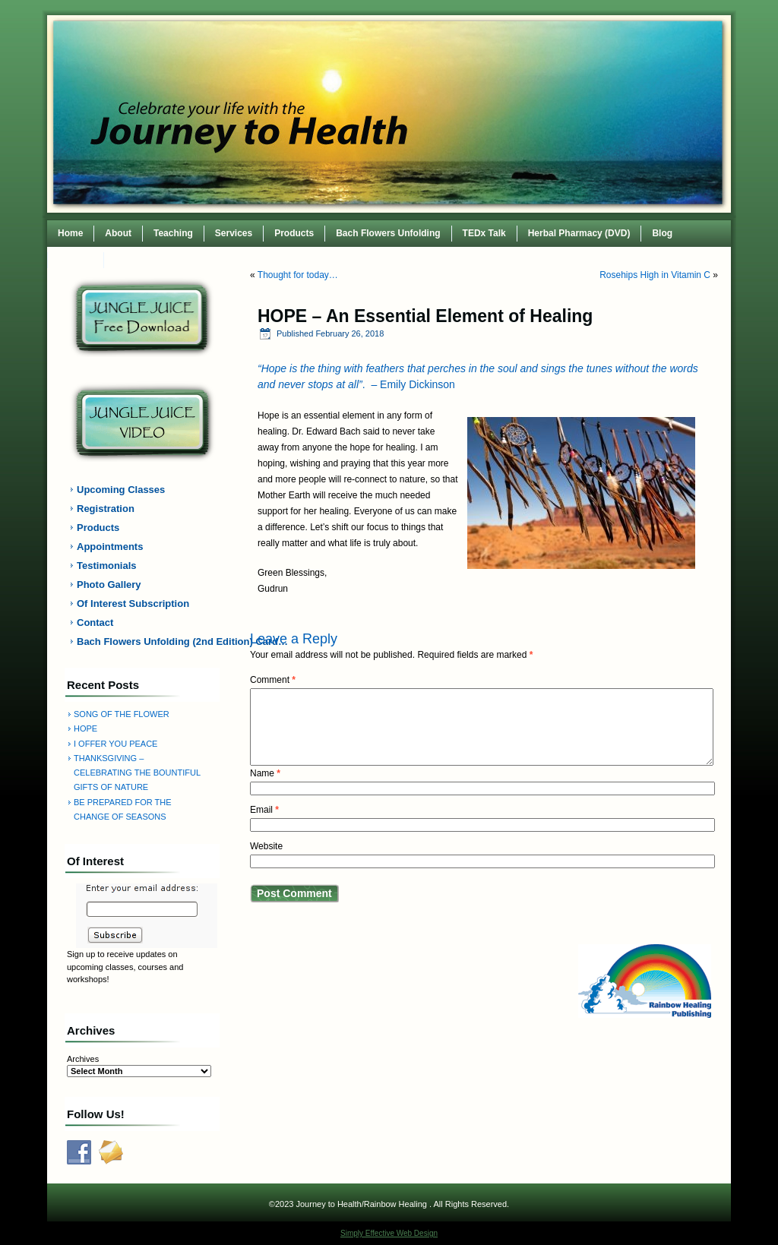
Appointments (110, 546)
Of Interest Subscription (133, 603)
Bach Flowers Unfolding (388, 233)
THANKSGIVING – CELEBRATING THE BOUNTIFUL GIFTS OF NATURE (137, 773)
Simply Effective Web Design (389, 1233)
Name (265, 773)
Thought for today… (298, 275)
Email (264, 809)
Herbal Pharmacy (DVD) (579, 233)
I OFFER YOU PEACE (115, 743)
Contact (76, 259)
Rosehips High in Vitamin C (654, 275)
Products (294, 233)
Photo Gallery (109, 584)
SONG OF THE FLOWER (121, 714)
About (118, 233)
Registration (105, 508)
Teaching (173, 233)
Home (70, 233)
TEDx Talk (484, 233)
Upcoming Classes (121, 489)
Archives (83, 1058)
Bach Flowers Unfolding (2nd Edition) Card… (151, 641)
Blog (662, 233)
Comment (273, 680)
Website (266, 846)
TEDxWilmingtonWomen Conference (194, 259)
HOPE (85, 728)
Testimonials (107, 565)
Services (233, 233)
